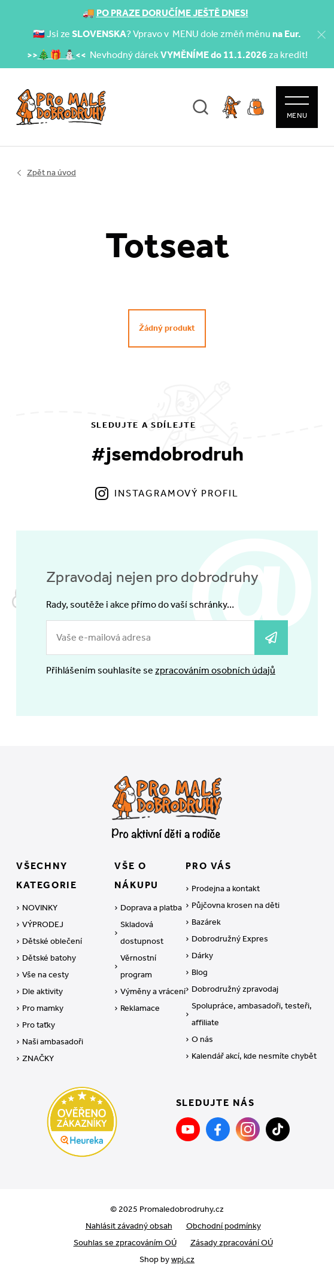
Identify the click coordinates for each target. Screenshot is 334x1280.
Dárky (202, 955)
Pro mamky (42, 1008)
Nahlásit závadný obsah (129, 1226)
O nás (202, 1039)
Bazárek (206, 922)
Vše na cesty (45, 975)
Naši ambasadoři (52, 1042)
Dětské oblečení (52, 941)
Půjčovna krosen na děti (236, 905)
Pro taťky (38, 1025)
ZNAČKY (38, 1058)
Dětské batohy (49, 958)
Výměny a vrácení (153, 991)
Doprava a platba (151, 908)
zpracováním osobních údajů (215, 670)
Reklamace (140, 1008)
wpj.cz (183, 1259)
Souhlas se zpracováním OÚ (125, 1243)
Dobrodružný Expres (230, 939)
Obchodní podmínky (223, 1226)
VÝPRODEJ (42, 924)
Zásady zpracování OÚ (231, 1243)
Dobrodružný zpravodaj (235, 989)
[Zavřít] (321, 34)
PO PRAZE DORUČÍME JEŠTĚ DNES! (172, 13)
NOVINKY (39, 908)
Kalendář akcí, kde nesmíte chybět (254, 1056)
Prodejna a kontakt (226, 888)
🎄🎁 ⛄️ (56, 54)
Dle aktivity (42, 991)
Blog (200, 972)
